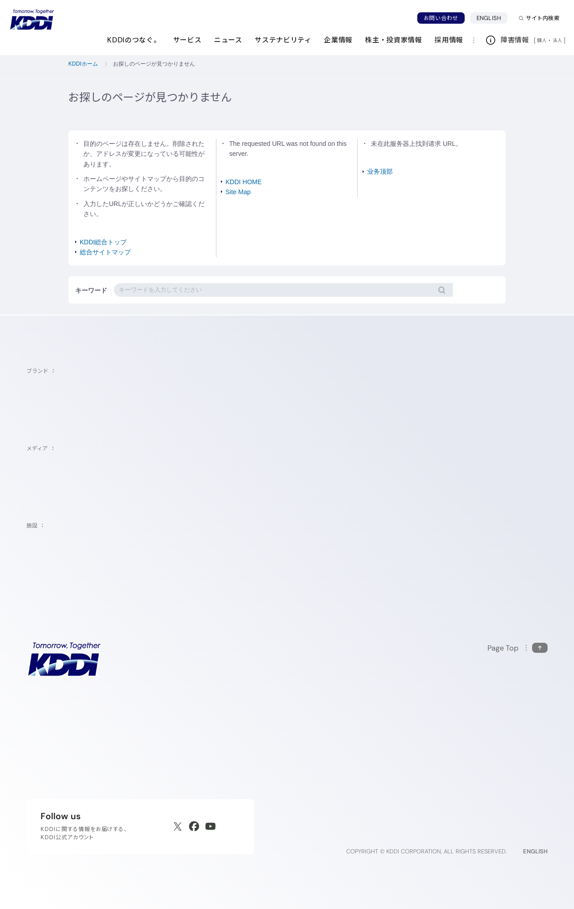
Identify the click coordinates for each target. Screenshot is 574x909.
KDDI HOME (243, 182)
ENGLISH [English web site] (535, 851)
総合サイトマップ (105, 252)
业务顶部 (380, 171)
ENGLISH (492, 18)
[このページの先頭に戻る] (517, 648)
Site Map (238, 192)
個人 (542, 40)
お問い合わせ (441, 18)
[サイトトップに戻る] (32, 19)
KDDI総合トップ (103, 242)
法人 (558, 40)
